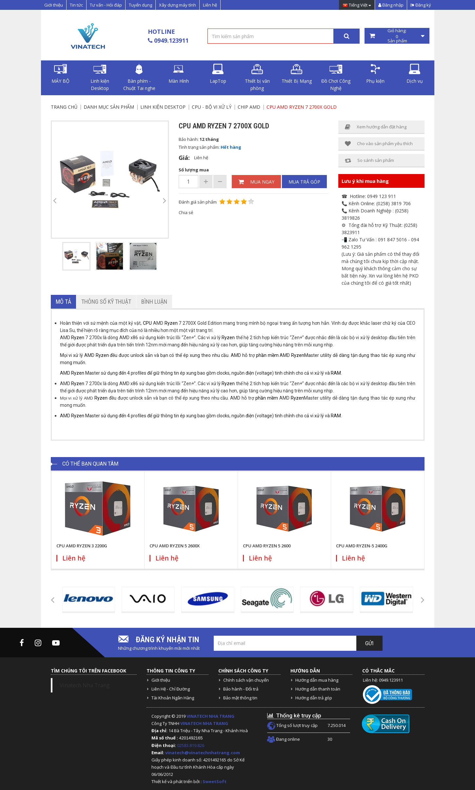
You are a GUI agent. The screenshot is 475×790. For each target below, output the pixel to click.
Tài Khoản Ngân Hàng (172, 698)
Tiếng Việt (357, 5)
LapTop (218, 74)
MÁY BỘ (60, 74)
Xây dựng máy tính (177, 5)
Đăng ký (420, 5)
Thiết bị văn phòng (257, 77)
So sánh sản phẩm (369, 160)
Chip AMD (249, 107)
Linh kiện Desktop (99, 77)
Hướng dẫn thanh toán (317, 689)
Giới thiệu (53, 5)
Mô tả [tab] (63, 301)
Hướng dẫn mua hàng (316, 680)
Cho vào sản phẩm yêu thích (379, 144)
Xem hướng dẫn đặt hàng (375, 127)
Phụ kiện (375, 74)
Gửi (369, 643)
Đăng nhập (391, 5)
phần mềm (267, 355)
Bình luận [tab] (154, 301)
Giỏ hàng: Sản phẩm (397, 36)
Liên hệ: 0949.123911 (383, 680)
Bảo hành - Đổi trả (240, 689)
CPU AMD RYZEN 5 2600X (174, 546)
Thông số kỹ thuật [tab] (106, 301)
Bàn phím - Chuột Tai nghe (139, 77)
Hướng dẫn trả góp (313, 698)
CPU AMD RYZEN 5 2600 (266, 546)
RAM (336, 373)
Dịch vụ (414, 74)
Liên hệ (210, 5)
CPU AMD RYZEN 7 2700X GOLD (302, 107)
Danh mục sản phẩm (109, 107)
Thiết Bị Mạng (297, 74)
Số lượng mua (194, 170)
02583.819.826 (191, 745)
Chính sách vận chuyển (246, 680)
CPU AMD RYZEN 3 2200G (81, 546)
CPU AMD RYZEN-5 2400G (361, 546)
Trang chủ (64, 107)
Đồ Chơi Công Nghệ (335, 77)
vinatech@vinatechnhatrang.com (202, 753)
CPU (147, 323)
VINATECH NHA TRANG (210, 716)
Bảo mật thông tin (240, 698)
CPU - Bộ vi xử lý (211, 107)
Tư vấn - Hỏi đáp (106, 5)
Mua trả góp (304, 182)
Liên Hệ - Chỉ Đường (170, 689)
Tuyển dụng (140, 5)
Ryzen (171, 323)
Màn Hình (178, 74)
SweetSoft (215, 781)
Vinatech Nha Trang (85, 685)
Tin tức (76, 5)
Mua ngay (256, 182)
